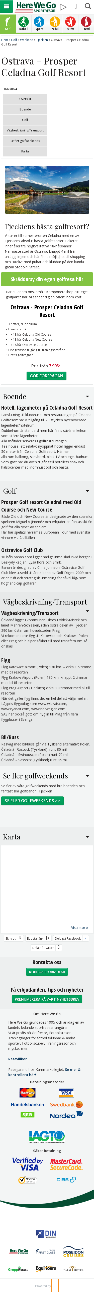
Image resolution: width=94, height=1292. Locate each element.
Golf (25, 120)
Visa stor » (79, 927)
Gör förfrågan (46, 375)
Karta (25, 151)
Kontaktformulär (47, 971)
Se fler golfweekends (25, 141)
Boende (25, 109)
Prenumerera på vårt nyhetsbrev (47, 999)
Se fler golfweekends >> (32, 800)
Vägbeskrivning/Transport (25, 130)
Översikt (25, 99)
